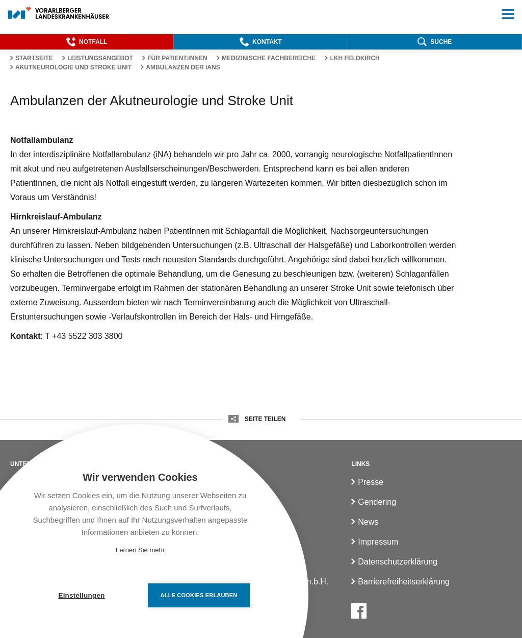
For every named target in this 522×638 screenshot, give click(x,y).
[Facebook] (359, 611)
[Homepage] (59, 13)
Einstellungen (81, 595)
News (368, 522)
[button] (86, 42)
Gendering (377, 502)
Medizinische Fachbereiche (269, 58)
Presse (370, 482)
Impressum (378, 541)
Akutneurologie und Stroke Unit (73, 67)
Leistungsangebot (100, 58)
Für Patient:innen (177, 58)
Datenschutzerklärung (397, 561)
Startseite (34, 58)
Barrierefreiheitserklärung (404, 581)
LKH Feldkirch (354, 58)
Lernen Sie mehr (140, 550)
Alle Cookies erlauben (199, 595)
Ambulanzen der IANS (183, 67)
